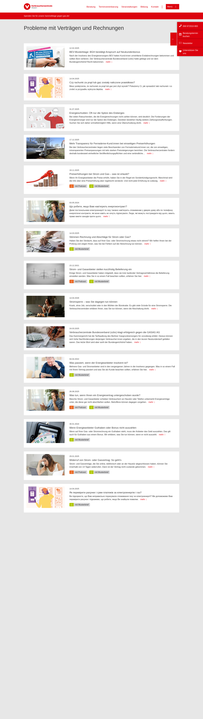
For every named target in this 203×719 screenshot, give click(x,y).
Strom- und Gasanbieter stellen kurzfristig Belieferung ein (100, 269)
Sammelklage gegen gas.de (57, 16)
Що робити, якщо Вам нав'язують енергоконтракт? (98, 206)
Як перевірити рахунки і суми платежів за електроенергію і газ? (105, 492)
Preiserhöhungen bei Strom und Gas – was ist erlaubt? (99, 174)
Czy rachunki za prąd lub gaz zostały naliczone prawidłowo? (102, 82)
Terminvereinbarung (108, 7)
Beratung (90, 7)
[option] (78, 186)
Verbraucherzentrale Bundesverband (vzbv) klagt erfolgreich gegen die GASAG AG (114, 332)
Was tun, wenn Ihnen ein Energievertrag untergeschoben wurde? (104, 395)
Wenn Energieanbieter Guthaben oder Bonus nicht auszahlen (102, 427)
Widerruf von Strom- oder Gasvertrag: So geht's (95, 460)
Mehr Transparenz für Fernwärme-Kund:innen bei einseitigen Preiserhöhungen (112, 143)
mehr (108, 62)
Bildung (144, 7)
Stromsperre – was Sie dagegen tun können (93, 301)
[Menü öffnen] (172, 6)
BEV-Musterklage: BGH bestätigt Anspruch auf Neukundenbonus (104, 52)
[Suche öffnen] (162, 6)
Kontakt (155, 7)
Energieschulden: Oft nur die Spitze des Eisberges (96, 113)
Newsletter (188, 43)
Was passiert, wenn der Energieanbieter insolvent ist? (98, 362)
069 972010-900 (190, 26)
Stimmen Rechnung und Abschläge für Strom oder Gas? (100, 237)
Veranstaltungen (129, 7)
